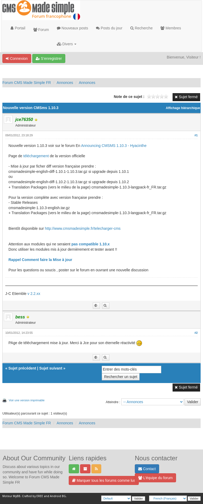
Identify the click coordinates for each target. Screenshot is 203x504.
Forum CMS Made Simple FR (26, 82)
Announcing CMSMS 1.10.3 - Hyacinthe (113, 145)
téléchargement (36, 156)
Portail (17, 28)
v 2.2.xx (33, 293)
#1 (196, 135)
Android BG (58, 496)
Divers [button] (66, 44)
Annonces (65, 82)
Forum (41, 30)
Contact (147, 469)
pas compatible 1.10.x (90, 244)
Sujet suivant (50, 368)
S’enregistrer (49, 58)
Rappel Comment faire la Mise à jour (40, 260)
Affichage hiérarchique (183, 108)
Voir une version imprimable (27, 400)
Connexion (17, 58)
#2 (196, 332)
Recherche (141, 28)
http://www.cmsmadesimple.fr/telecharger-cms (83, 228)
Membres (170, 28)
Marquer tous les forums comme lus (103, 480)
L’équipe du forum (155, 478)
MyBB (16, 496)
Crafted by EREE (32, 496)
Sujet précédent (22, 368)
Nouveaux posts (72, 28)
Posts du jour (109, 28)
